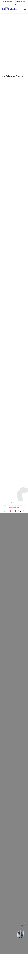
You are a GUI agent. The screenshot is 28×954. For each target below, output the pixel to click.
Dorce (6, 502)
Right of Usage (15, 505)
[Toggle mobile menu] (25, 9)
